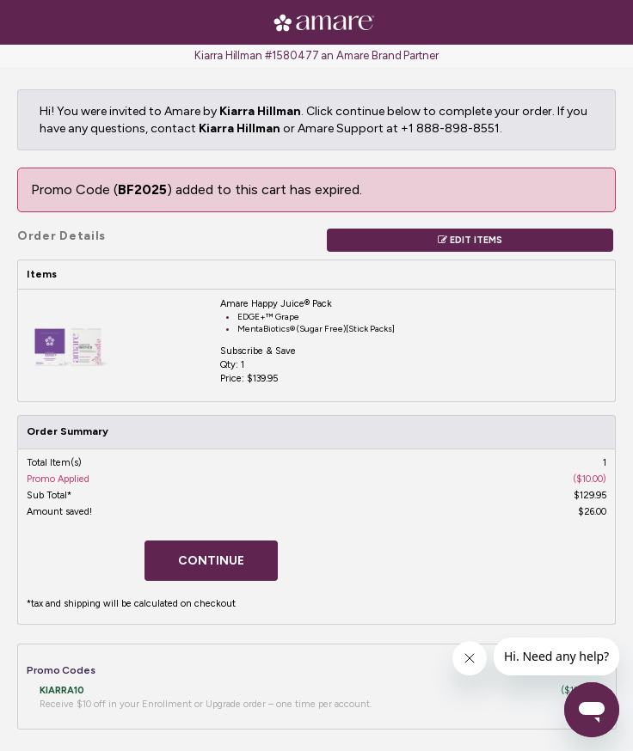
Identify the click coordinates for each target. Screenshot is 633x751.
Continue (211, 560)
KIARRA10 (62, 690)
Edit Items (470, 240)
